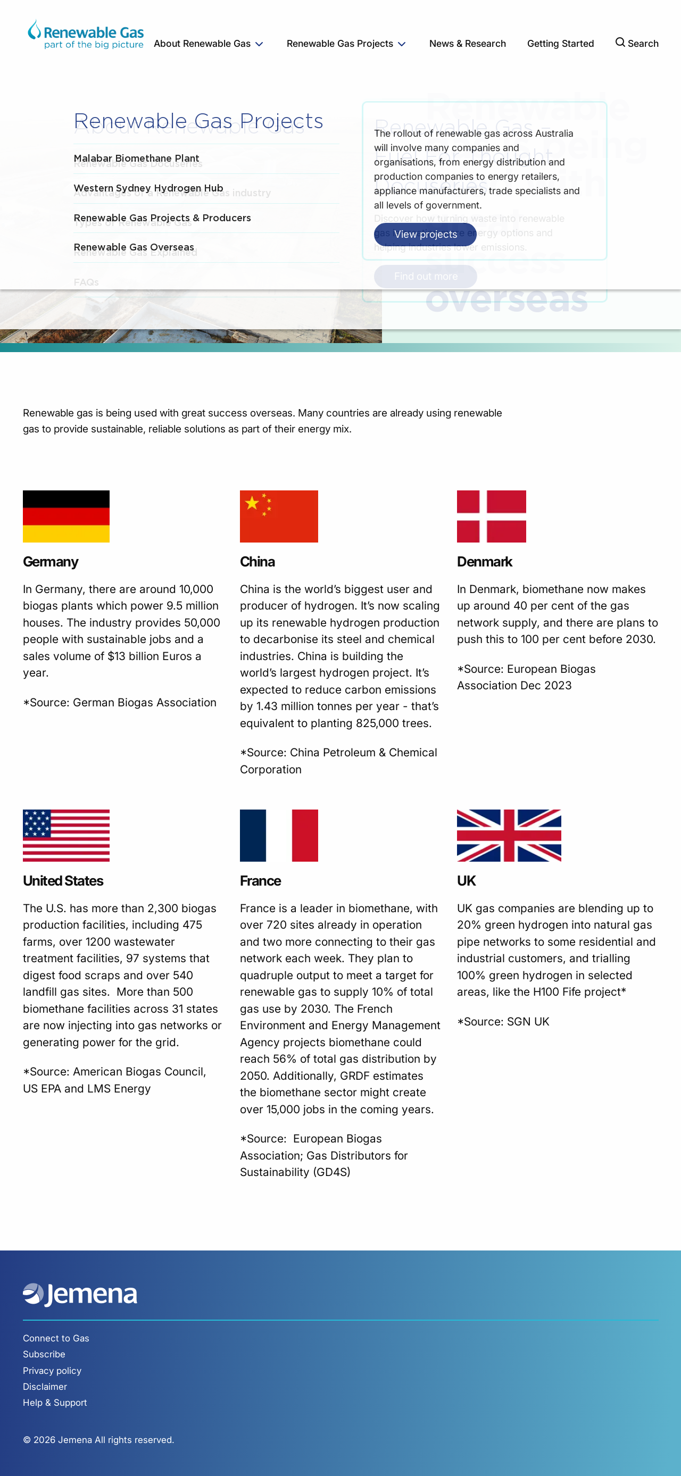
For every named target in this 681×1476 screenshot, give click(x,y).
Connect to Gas (56, 1338)
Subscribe (44, 1354)
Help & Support (55, 1402)
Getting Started (560, 43)
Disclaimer (45, 1386)
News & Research (467, 43)
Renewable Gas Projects (340, 43)
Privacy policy (52, 1370)
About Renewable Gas (202, 43)
